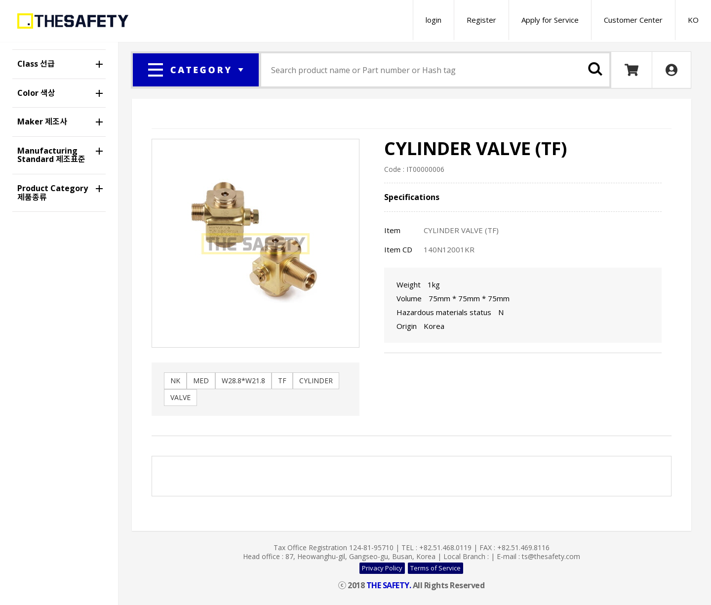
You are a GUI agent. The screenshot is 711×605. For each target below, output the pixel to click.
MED (201, 380)
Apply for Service (550, 20)
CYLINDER (316, 380)
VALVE (180, 397)
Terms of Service (435, 568)
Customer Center (633, 20)
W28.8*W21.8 (243, 380)
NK (175, 380)
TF (282, 380)
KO (693, 20)
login (433, 20)
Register (481, 20)
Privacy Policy (382, 568)
